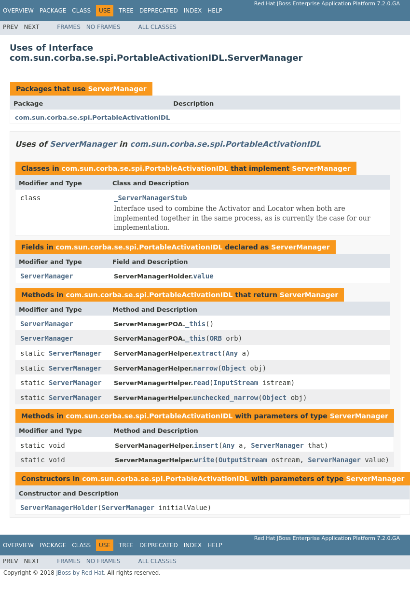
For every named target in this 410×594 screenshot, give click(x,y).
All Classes (157, 27)
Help (214, 10)
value (203, 276)
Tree (126, 10)
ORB (216, 338)
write (204, 460)
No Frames (103, 27)
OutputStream (243, 460)
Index (193, 10)
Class (81, 10)
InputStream (236, 383)
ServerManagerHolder (58, 507)
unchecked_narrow (225, 397)
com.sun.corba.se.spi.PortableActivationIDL (92, 117)
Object (233, 368)
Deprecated (158, 10)
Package (53, 10)
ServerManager (117, 89)
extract (207, 353)
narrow (205, 368)
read (201, 383)
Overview (18, 10)
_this (195, 324)
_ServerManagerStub (150, 198)
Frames (69, 27)
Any (232, 353)
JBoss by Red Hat (80, 572)
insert (206, 445)
